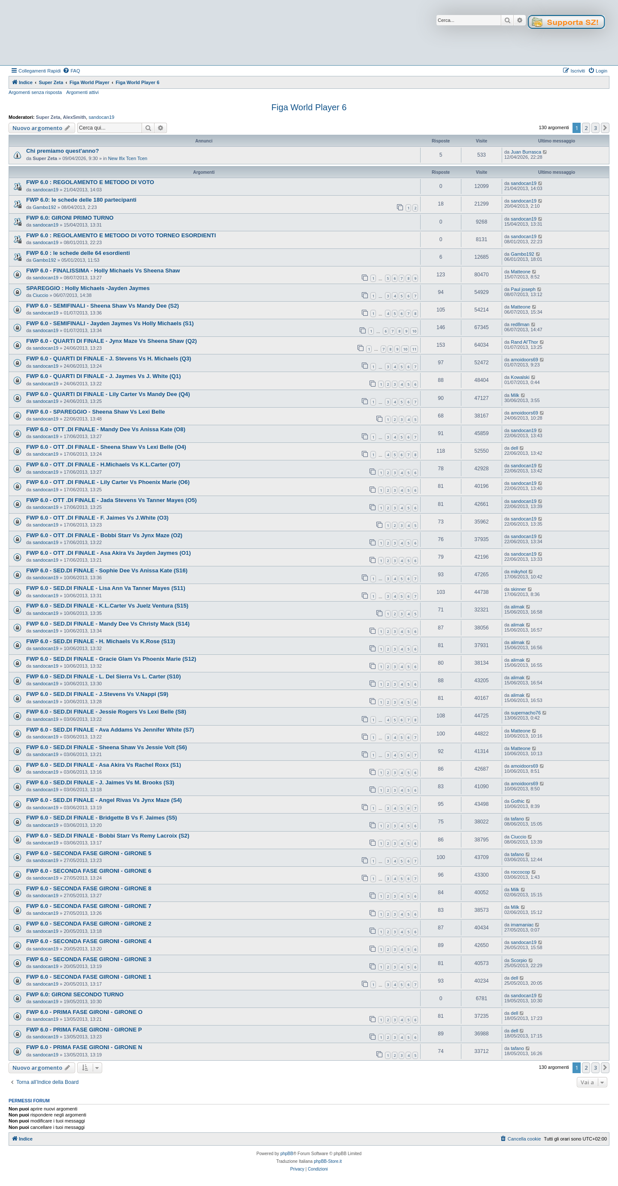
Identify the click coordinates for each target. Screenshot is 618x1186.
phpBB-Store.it (328, 1161)
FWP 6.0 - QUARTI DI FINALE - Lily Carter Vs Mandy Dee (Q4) (108, 394)
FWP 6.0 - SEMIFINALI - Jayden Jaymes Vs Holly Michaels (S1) (110, 323)
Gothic (517, 801)
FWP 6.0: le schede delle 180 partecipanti (81, 200)
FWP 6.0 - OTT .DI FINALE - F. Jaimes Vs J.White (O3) (97, 517)
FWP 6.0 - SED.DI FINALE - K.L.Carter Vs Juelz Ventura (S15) (107, 605)
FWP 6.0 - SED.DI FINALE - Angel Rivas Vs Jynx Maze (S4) (104, 800)
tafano (517, 818)
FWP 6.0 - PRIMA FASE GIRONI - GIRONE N (84, 1047)
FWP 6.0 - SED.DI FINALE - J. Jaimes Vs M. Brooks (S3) (100, 782)
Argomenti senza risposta (35, 92)
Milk (515, 395)
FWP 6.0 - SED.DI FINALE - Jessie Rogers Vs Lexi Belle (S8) (106, 711)
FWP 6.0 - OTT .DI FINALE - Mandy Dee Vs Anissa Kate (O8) (105, 429)
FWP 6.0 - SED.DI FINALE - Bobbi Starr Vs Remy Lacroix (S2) (107, 835)
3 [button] (595, 128)
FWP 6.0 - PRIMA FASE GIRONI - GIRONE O (84, 1012)
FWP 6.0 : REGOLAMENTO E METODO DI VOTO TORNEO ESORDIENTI (121, 235)
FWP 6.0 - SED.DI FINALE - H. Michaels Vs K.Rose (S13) (100, 641)
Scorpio (519, 960)
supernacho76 (526, 712)
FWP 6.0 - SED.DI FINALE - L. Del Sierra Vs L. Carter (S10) (103, 676)
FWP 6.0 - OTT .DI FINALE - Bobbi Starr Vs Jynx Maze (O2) (104, 535)
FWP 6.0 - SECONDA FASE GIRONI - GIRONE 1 (88, 977)
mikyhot (519, 571)
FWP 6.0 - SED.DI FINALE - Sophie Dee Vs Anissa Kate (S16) (107, 570)
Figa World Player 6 (308, 107)
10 (414, 331)
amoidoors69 (524, 359)
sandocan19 (101, 117)
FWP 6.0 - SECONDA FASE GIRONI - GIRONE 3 (88, 959)
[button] (605, 128)
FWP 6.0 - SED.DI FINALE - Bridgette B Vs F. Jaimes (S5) (101, 817)
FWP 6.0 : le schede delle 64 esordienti (78, 253)
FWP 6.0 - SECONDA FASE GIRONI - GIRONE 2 (88, 923)
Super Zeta (48, 117)
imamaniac (522, 924)
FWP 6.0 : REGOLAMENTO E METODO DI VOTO (90, 182)
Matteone (520, 271)
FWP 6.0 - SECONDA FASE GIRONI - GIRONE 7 (88, 906)
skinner (518, 589)
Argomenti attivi (82, 92)
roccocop (520, 871)
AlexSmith (74, 117)
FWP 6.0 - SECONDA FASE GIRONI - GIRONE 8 (88, 888)
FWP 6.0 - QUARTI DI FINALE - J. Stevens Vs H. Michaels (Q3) (108, 358)
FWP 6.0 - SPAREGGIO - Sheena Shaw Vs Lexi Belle (95, 411)
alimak (517, 606)
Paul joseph (523, 289)
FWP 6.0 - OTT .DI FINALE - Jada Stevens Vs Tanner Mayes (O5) (111, 500)
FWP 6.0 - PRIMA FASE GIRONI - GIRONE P (84, 1029)
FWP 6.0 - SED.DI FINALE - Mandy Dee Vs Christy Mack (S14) (108, 623)
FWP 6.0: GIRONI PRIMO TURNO (69, 218)
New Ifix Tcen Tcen (127, 158)
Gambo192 (44, 207)
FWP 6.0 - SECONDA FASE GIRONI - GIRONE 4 (88, 941)
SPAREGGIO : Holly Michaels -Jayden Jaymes (88, 288)
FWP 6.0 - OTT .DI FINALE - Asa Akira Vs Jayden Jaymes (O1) (108, 553)
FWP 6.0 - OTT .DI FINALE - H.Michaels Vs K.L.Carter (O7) (103, 464)
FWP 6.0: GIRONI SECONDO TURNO (75, 994)
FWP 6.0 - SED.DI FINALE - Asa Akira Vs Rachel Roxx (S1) (103, 765)
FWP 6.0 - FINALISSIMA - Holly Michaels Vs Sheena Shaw (103, 270)
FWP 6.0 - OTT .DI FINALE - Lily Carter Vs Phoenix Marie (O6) (108, 482)
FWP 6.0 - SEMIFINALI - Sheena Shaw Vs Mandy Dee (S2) (102, 306)
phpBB (286, 1153)
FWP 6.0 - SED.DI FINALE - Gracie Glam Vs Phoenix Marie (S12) (111, 659)
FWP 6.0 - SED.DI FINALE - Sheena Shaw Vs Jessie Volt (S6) (106, 747)
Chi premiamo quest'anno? (62, 151)
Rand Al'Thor (524, 342)
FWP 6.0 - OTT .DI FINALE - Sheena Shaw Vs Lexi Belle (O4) (106, 447)
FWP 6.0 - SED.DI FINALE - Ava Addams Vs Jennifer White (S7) (110, 729)
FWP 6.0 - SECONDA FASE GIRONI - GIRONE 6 (88, 871)
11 (414, 349)
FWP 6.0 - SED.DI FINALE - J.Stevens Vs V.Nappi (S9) (97, 694)
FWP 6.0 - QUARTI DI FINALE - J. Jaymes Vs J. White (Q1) (103, 376)
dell (514, 448)
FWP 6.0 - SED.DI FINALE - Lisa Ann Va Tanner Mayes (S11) (105, 588)
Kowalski (520, 377)
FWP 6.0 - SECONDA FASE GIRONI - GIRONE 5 (88, 853)
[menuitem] (71, 71)
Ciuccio (40, 295)
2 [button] (586, 128)
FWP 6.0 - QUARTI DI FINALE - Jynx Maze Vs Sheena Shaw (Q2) (111, 341)
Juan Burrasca (526, 151)
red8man (520, 324)
